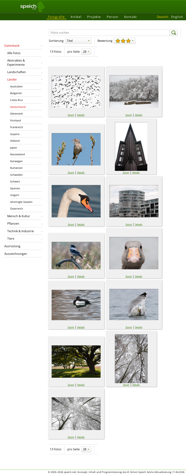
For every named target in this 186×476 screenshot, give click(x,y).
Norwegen (16, 161)
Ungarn (14, 195)
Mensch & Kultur (18, 216)
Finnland (15, 120)
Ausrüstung (12, 246)
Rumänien (16, 168)
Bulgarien (16, 93)
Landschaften (16, 72)
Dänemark (16, 113)
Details (80, 115)
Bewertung (105, 41)
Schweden (16, 174)
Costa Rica (16, 100)
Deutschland (18, 107)
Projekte (94, 17)
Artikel (76, 17)
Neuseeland (17, 154)
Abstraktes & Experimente (16, 62)
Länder (12, 79)
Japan (13, 147)
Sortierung (56, 41)
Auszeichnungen (15, 254)
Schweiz (15, 181)
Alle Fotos (14, 53)
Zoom (71, 115)
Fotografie (56, 17)
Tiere (10, 239)
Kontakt (130, 17)
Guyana (14, 134)
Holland (15, 140)
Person (112, 17)
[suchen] (173, 32)
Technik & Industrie (20, 231)
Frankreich (16, 127)
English (177, 17)
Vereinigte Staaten (21, 202)
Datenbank (11, 46)
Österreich (16, 208)
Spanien (15, 188)
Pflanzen (13, 224)
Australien (16, 86)
